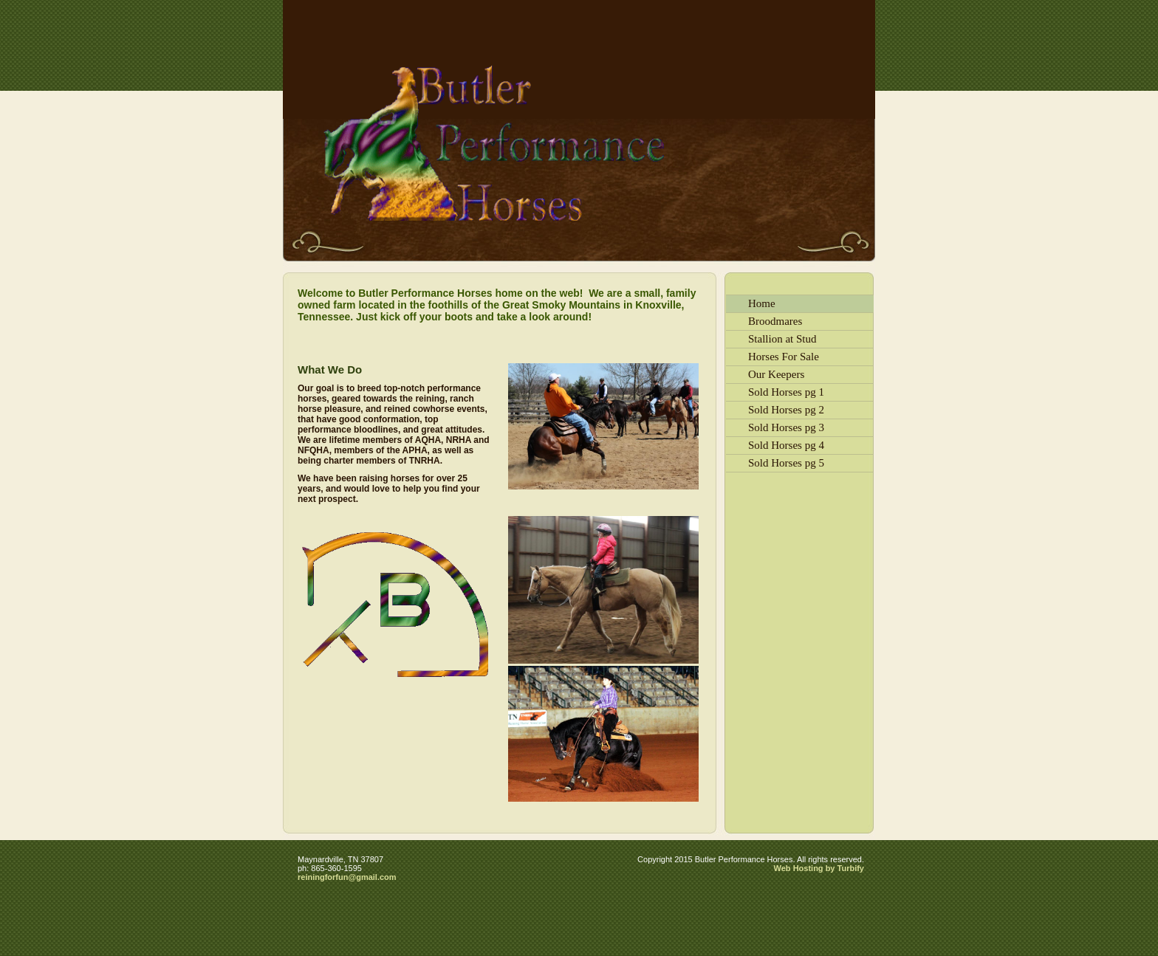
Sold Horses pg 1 (786, 392)
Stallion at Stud (782, 339)
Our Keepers (776, 374)
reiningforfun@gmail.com (347, 877)
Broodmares (775, 321)
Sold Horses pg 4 (786, 445)
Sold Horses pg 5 (786, 463)
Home (761, 303)
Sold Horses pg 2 (786, 410)
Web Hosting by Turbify (819, 868)
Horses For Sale (783, 356)
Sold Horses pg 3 (786, 427)
